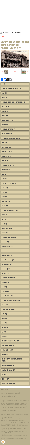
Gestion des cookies (15, 443)
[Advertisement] (15, 15)
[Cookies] (3, 442)
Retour (15, 71)
